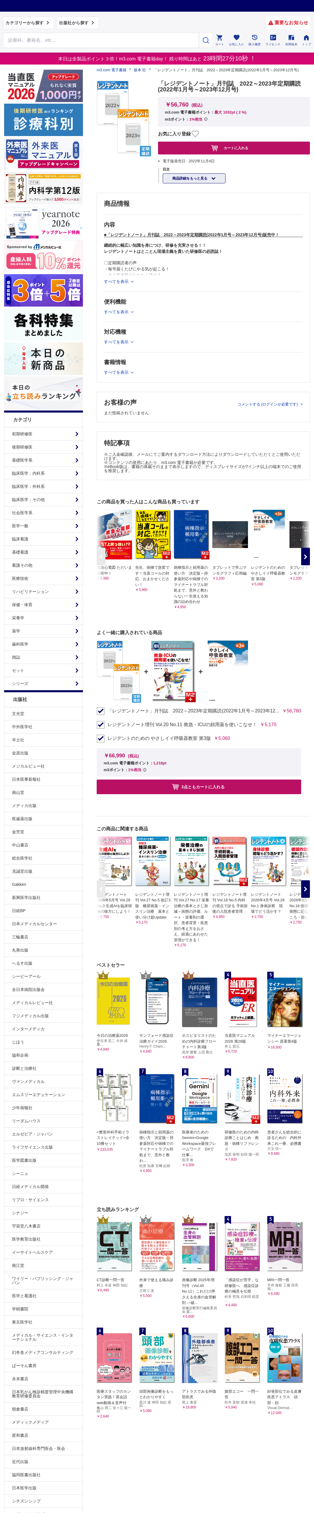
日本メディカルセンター (34, 923)
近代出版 (20, 1461)
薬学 (16, 631)
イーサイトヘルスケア (32, 1252)
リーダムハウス (26, 1121)
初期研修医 (22, 434)
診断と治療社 (24, 1068)
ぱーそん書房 (24, 1365)
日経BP (19, 910)
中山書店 (20, 845)
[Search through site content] (101, 40)
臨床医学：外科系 (28, 486)
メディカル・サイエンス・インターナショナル (42, 1337)
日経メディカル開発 (30, 1186)
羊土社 (18, 740)
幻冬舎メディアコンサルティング (42, 1352)
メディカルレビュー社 (32, 1002)
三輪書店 (20, 937)
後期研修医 (22, 447)
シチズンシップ (26, 1501)
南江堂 (18, 1265)
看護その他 (22, 565)
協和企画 (20, 1055)
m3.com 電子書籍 (111, 70)
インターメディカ (28, 1029)
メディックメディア (30, 1422)
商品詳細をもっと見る (190, 178)
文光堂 (18, 713)
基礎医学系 (22, 460)
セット (18, 670)
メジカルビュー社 (28, 766)
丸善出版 (20, 950)
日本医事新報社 (26, 779)
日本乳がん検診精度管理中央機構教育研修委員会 (42, 1393)
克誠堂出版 (22, 871)
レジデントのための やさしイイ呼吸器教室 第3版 (159, 738)
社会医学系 (22, 512)
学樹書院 (20, 1309)
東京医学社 (22, 1322)
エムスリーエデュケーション (38, 1094)
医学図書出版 (24, 1160)
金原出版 (20, 753)
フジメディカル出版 (30, 1015)
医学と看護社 (24, 1295)
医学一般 (20, 526)
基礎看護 (20, 552)
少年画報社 (22, 1107)
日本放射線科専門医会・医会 (38, 1448)
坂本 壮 (140, 70)
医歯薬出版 (22, 818)
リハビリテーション (30, 591)
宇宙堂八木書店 (26, 1226)
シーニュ (20, 1173)
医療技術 (20, 578)
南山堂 (18, 792)
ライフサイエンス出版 (32, 1147)
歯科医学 (20, 644)
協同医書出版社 (26, 1474)
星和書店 (20, 1435)
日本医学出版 (24, 1488)
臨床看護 (20, 539)
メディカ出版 (24, 805)
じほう (18, 1042)
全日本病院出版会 (28, 989)
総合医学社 (22, 858)
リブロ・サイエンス (30, 1199)
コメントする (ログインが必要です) (268, 404)
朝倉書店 (20, 1409)
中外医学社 (22, 726)
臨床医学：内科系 (28, 473)
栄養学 (18, 617)
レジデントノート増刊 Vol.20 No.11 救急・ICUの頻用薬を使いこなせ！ (182, 724)
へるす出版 (22, 963)
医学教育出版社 (26, 1239)
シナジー (20, 1213)
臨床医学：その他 (28, 499)
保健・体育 (22, 604)
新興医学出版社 (26, 897)
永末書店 (20, 1378)
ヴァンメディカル (28, 1081)
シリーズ (20, 683)
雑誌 (16, 657)
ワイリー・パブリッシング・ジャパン (42, 1280)
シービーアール (26, 976)
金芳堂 (18, 831)
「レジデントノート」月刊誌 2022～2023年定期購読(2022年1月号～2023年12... (193, 711)
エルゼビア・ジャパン (32, 1134)
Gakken (19, 884)
